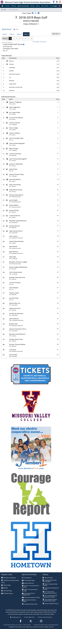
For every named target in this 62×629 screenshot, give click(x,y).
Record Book (49, 578)
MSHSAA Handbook (9, 578)
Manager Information (40, 41)
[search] (60, 6)
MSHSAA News (8, 593)
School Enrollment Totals (32, 597)
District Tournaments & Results (30, 586)
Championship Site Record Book (50, 580)
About (38, 6)
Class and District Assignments (28, 594)
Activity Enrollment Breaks (29, 600)
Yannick (25, 624)
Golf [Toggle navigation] (9, 10)
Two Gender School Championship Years (50, 600)
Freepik (29, 624)
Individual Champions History (51, 588)
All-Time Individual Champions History (50, 596)
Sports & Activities (23, 6)
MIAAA (5, 588)
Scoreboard (27, 578)
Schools (7, 6)
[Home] (2, 6)
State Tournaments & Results (29, 590)
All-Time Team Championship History (50, 592)
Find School (7, 29)
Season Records (29, 583)
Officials (13, 6)
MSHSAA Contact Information (45, 617)
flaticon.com (15, 624)
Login (55, 6)
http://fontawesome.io (53, 624)
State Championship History (50, 584)
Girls (17, 29)
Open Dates (7, 585)
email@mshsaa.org (16, 617)
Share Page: (26, 13)
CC (22, 624)
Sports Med (44, 6)
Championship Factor (31, 604)
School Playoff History (51, 603)
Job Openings (7, 590)
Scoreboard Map (29, 580)
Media (32, 6)
